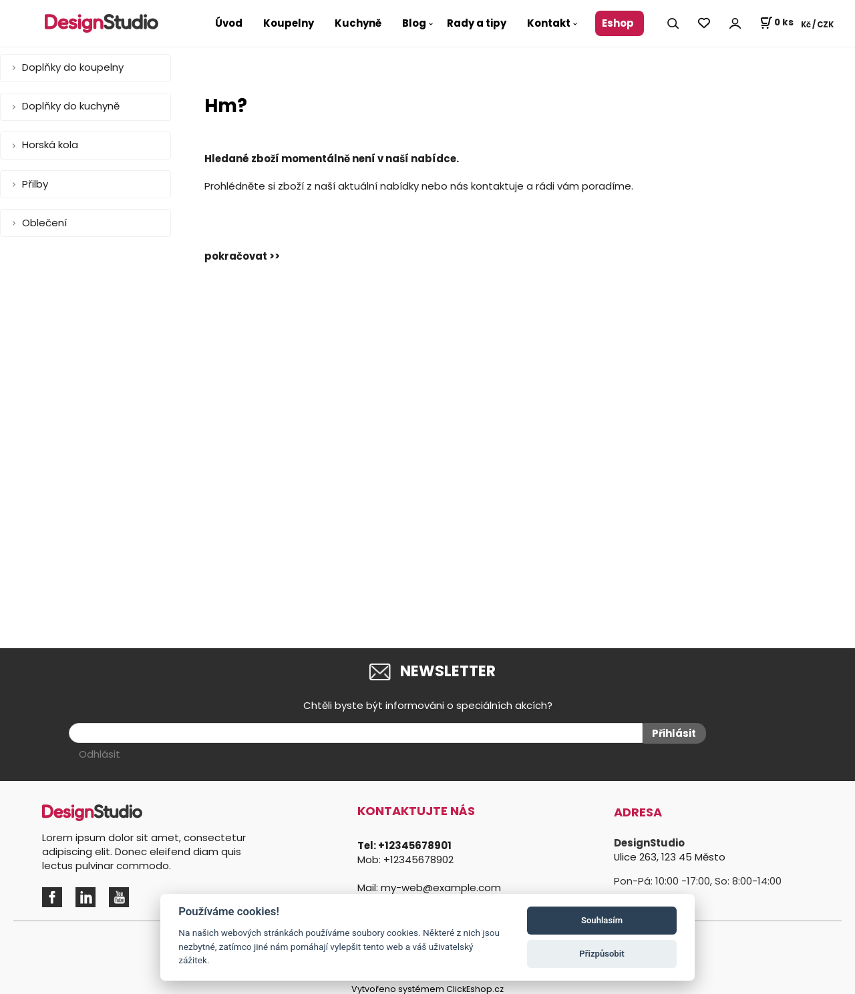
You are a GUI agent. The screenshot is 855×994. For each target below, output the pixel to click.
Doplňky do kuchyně (71, 106)
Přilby (35, 184)
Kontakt (548, 23)
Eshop (618, 23)
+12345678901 (415, 843)
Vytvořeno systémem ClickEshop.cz (427, 987)
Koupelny (288, 23)
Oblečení (44, 223)
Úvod (228, 23)
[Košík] (776, 23)
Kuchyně (358, 23)
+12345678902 (418, 857)
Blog (414, 23)
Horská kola (50, 145)
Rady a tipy (476, 23)
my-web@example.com (441, 886)
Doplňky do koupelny (73, 67)
